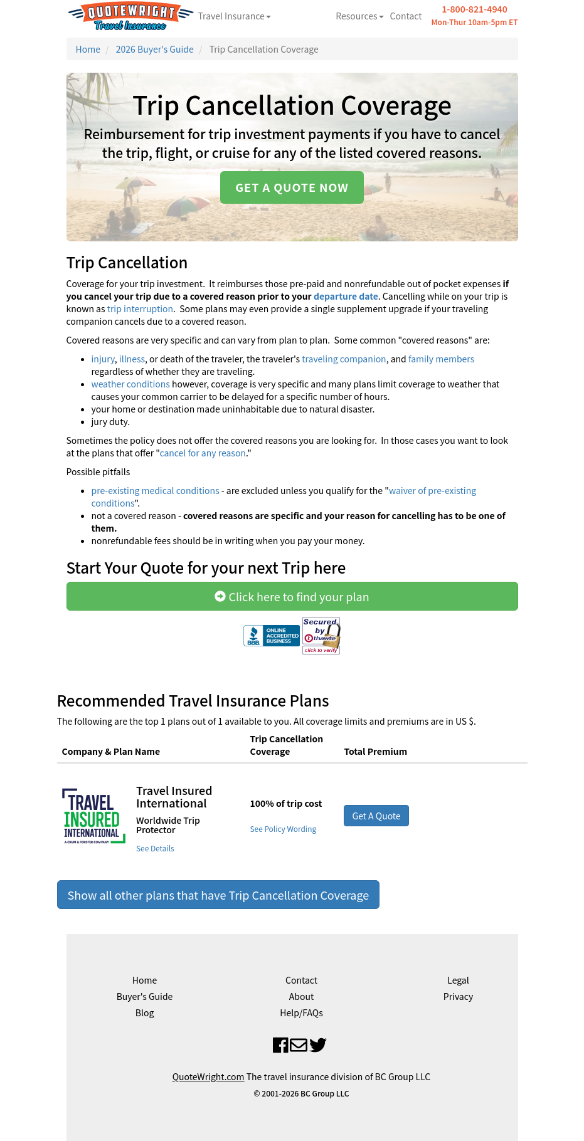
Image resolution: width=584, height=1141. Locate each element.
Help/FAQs (301, 1012)
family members (441, 358)
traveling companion (344, 358)
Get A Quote (376, 815)
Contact (406, 15)
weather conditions (131, 383)
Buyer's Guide (145, 996)
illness (131, 358)
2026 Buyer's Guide (155, 49)
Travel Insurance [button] (234, 15)
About (301, 996)
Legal (458, 980)
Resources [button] (359, 15)
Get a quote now (292, 187)
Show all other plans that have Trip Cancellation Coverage (218, 894)
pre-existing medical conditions (156, 490)
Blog (144, 1012)
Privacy (458, 996)
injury (103, 358)
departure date (346, 296)
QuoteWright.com (209, 1076)
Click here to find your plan (292, 596)
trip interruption (140, 308)
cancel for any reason (202, 452)
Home (88, 49)
